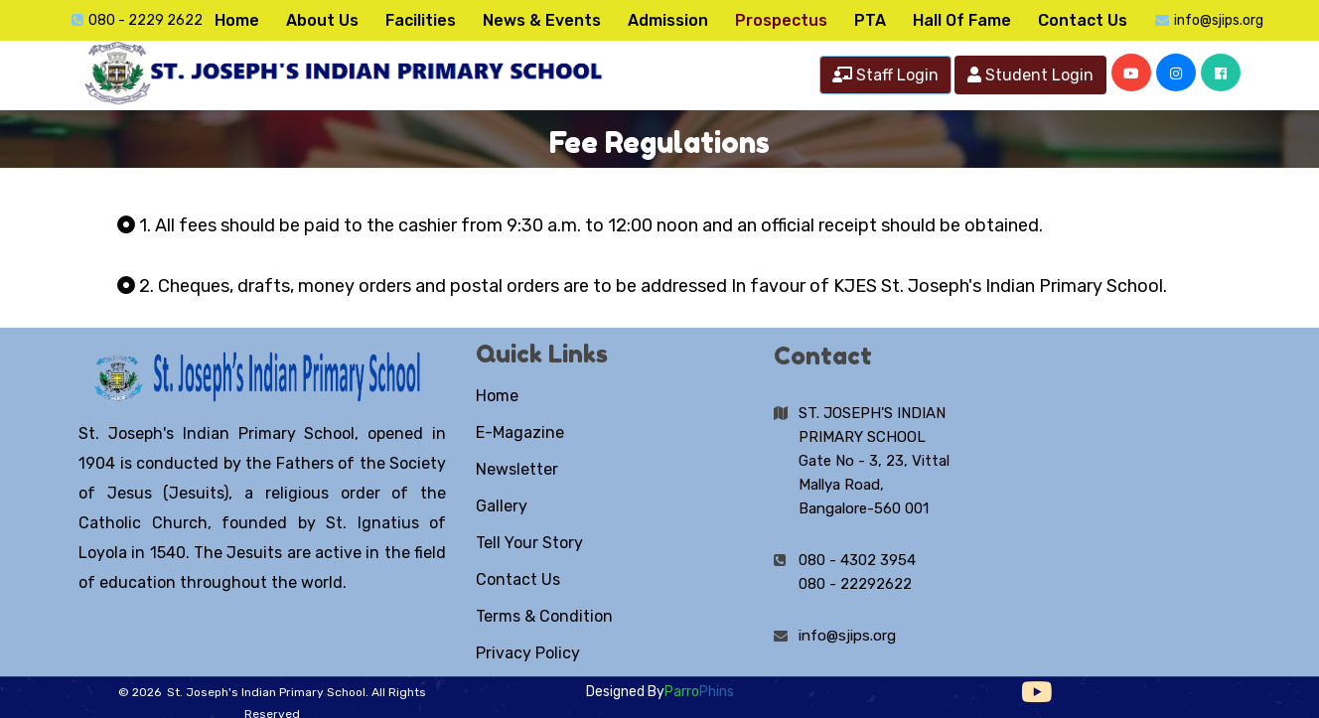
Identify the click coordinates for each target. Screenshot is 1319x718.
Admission (668, 20)
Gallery (501, 506)
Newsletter (517, 469)
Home (237, 20)
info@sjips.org (1218, 20)
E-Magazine (520, 432)
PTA (870, 20)
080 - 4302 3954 (857, 560)
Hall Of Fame (962, 20)
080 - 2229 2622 (145, 20)
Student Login (1030, 75)
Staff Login (885, 75)
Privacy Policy (528, 653)
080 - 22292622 (855, 584)
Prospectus (781, 20)
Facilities (420, 20)
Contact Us (1082, 20)
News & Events (542, 20)
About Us (322, 20)
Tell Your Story (529, 542)
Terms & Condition (544, 616)
